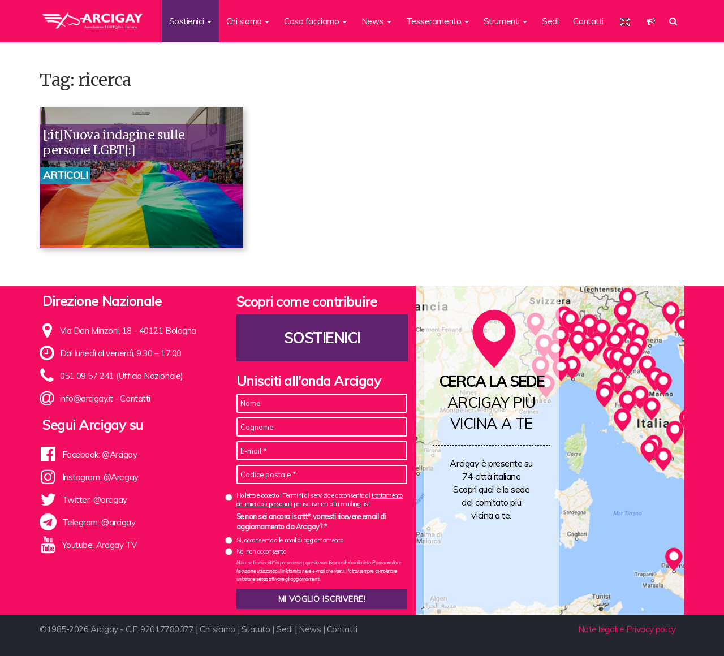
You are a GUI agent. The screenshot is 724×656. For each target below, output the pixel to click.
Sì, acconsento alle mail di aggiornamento (289, 540)
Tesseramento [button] (437, 21)
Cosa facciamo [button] (315, 21)
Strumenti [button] (506, 21)
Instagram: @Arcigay (100, 477)
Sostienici (321, 338)
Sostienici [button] (190, 21)
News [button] (376, 21)
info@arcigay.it (86, 398)
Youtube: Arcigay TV (99, 545)
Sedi (550, 21)
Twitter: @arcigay (94, 499)
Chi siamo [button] (248, 21)
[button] (650, 21)
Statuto (256, 629)
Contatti (588, 21)
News (310, 629)
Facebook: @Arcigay (99, 454)
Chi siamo (217, 629)
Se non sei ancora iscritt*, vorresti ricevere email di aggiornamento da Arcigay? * (311, 521)
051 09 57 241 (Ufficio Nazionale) (121, 375)
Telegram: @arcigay (99, 522)
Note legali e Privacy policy (627, 629)
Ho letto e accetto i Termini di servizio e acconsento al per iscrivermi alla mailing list (319, 499)
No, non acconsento (261, 551)
